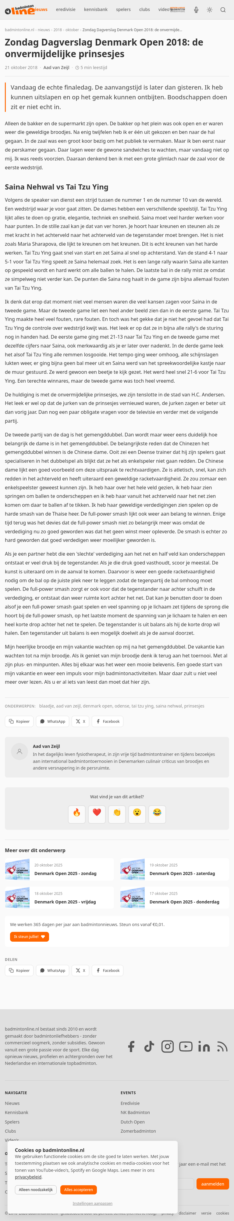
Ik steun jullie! (29, 936)
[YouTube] (186, 1046)
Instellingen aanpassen (92, 1203)
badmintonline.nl (19, 29)
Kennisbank (16, 1112)
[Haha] (157, 814)
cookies (222, 1213)
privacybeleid (28, 1177)
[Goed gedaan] (117, 814)
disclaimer (187, 1213)
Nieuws (12, 1103)
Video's (12, 1140)
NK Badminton (135, 1112)
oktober (72, 29)
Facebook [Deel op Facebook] (108, 721)
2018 (58, 29)
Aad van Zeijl (56, 67)
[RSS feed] (222, 1046)
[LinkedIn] (204, 1046)
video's (165, 9)
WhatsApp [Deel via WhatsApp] (52, 721)
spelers (123, 9)
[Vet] (77, 814)
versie (206, 1213)
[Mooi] (97, 814)
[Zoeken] (223, 10)
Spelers (12, 1122)
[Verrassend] (137, 814)
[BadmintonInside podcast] (196, 10)
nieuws (40, 9)
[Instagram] (167, 1046)
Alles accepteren (78, 1189)
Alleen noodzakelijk (36, 1189)
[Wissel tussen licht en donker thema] (210, 10)
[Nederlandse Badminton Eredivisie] (177, 9)
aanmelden (212, 1184)
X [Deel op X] (80, 721)
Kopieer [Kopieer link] (19, 721)
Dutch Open (133, 1122)
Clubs (10, 1131)
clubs (144, 9)
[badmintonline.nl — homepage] (20, 10)
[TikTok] (149, 1046)
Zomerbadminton (138, 1131)
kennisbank (96, 9)
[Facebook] (131, 1046)
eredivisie (66, 9)
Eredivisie (130, 1103)
